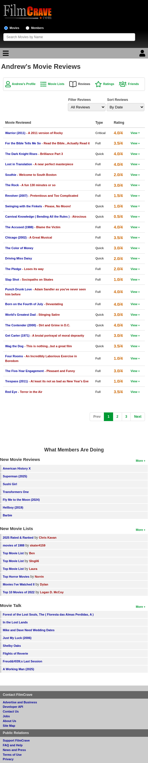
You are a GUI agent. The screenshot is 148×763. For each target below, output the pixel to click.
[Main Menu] (5, 55)
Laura (33, 568)
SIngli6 (34, 561)
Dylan (44, 584)
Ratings (108, 84)
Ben (32, 553)
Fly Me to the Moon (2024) (21, 499)
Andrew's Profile (24, 84)
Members (37, 28)
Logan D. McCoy (52, 592)
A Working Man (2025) (18, 669)
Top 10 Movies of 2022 (19, 592)
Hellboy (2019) (13, 507)
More (139, 460)
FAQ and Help (13, 745)
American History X (17, 468)
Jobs (6, 716)
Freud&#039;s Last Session (22, 661)
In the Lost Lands (15, 622)
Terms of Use (12, 754)
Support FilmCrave (16, 740)
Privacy (8, 759)
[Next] (137, 416)
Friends (133, 84)
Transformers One (16, 492)
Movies (14, 28)
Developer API (13, 706)
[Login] (143, 55)
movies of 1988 (13, 545)
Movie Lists (56, 84)
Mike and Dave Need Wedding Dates (28, 630)
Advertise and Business (20, 702)
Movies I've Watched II (19, 584)
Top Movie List (13, 553)
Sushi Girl (10, 484)
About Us (9, 721)
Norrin (39, 576)
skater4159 (38, 545)
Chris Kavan (47, 537)
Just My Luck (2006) (17, 638)
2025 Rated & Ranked (18, 537)
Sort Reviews (117, 100)
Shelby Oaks (12, 645)
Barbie (7, 515)
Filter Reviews (79, 100)
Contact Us (11, 711)
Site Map (9, 725)
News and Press (14, 750)
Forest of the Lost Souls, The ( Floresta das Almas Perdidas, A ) (48, 614)
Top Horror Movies (16, 576)
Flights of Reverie (15, 653)
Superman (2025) (15, 476)
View (133, 133)
